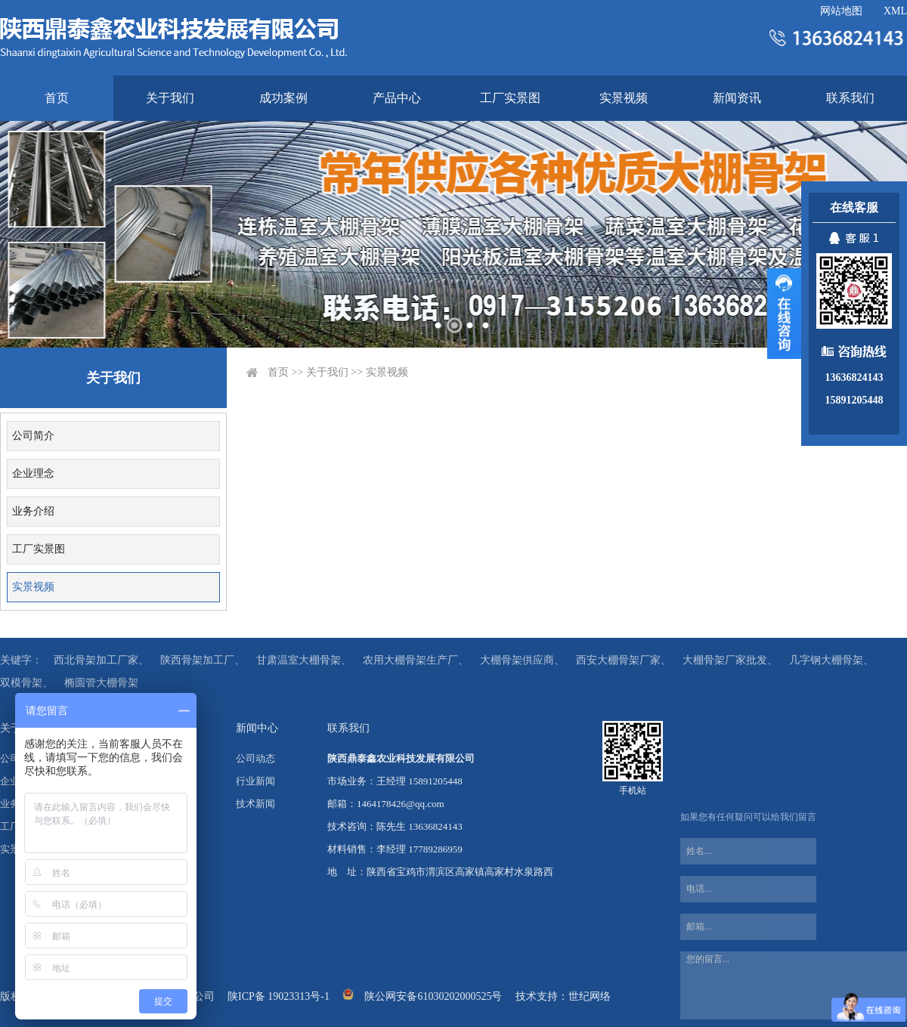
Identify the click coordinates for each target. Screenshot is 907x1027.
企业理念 (33, 473)
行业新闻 (255, 781)
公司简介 (33, 435)
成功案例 (283, 97)
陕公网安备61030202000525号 (433, 996)
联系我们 (850, 97)
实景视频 (623, 97)
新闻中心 (257, 728)
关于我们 (170, 97)
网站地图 (841, 11)
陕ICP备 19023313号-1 (279, 996)
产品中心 (397, 97)
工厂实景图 (510, 97)
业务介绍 (33, 511)
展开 (784, 313)
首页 (57, 97)
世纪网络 (589, 996)
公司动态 (255, 758)
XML (895, 11)
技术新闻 (255, 803)
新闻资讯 (737, 97)
